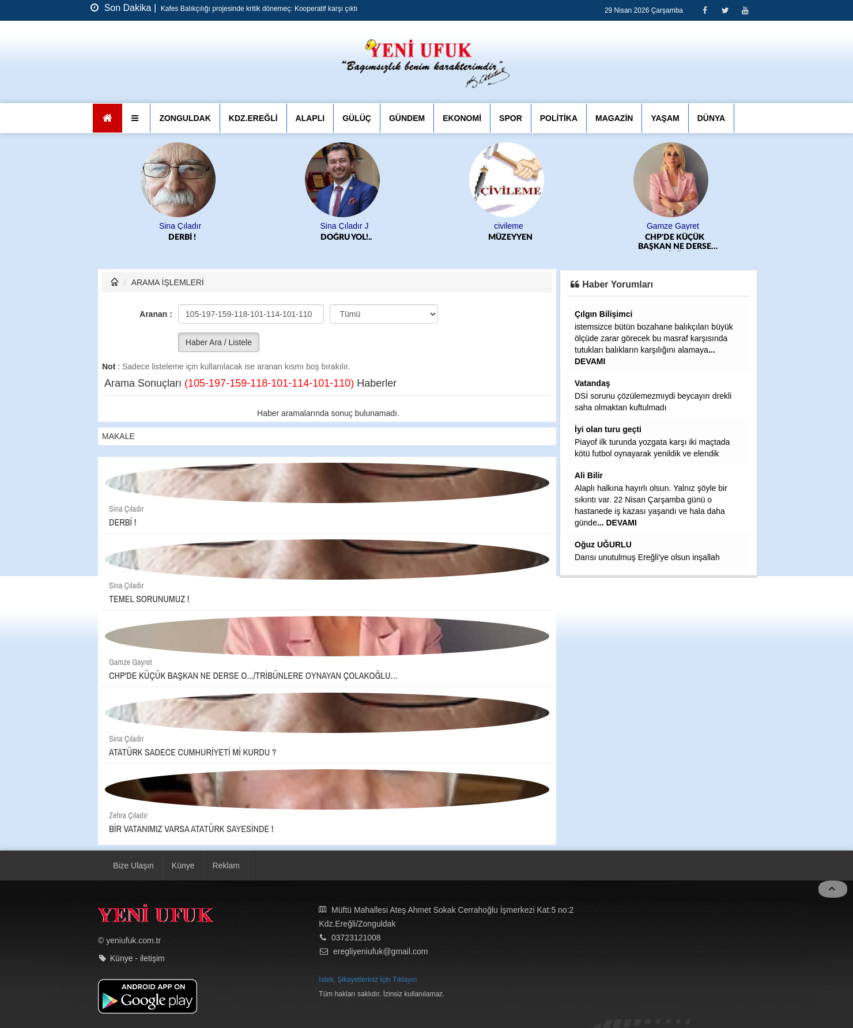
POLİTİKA (559, 118)
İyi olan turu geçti (608, 429)
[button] (136, 118)
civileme (508, 226)
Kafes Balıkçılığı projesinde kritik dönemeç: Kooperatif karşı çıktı (258, 9)
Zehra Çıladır (128, 815)
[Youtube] (745, 10)
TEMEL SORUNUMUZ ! (149, 598)
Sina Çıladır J (344, 226)
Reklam (226, 865)
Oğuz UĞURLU (603, 544)
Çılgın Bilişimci (603, 314)
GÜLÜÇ (356, 118)
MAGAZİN (614, 118)
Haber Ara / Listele (219, 342)
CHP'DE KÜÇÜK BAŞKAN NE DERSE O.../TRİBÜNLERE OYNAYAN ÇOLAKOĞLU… (674, 242)
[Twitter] (725, 10)
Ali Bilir (589, 475)
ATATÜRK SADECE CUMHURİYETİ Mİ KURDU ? (192, 752)
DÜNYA (711, 118)
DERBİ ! (182, 237)
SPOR (510, 118)
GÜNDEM (407, 118)
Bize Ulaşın (133, 865)
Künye (183, 865)
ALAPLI (310, 118)
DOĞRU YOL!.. (346, 237)
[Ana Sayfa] (107, 118)
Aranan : (155, 314)
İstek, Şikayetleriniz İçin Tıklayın (368, 980)
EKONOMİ (462, 118)
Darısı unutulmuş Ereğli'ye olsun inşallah (647, 557)
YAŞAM (665, 118)
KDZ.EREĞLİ (253, 118)
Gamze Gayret (673, 226)
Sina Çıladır (180, 226)
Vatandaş (592, 383)
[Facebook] (705, 10)
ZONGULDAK (184, 118)
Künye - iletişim (137, 958)
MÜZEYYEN (510, 237)
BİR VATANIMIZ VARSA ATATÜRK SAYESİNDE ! (191, 828)
